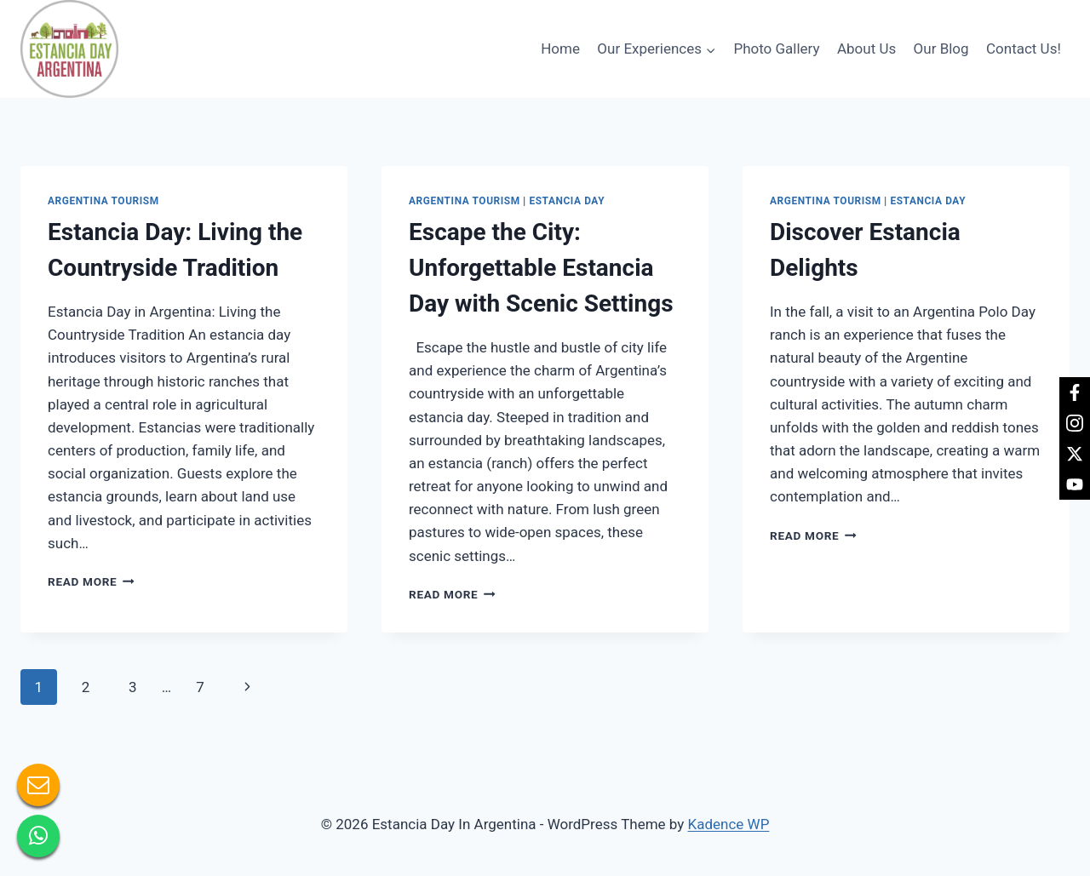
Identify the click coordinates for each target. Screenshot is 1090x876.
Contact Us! (1023, 48)
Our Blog (941, 48)
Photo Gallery (776, 48)
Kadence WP (729, 824)
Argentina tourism (103, 201)
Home (560, 48)
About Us (866, 48)
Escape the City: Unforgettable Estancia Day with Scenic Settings (541, 268)
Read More (91, 581)
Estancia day (567, 201)
